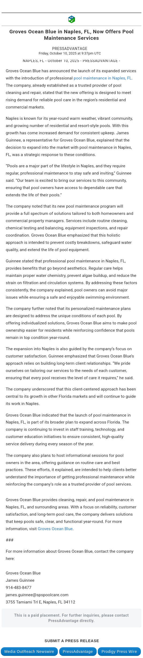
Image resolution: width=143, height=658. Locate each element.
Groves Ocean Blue (55, 528)
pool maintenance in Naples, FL (102, 78)
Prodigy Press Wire (119, 651)
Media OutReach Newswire (29, 651)
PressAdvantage (78, 651)
